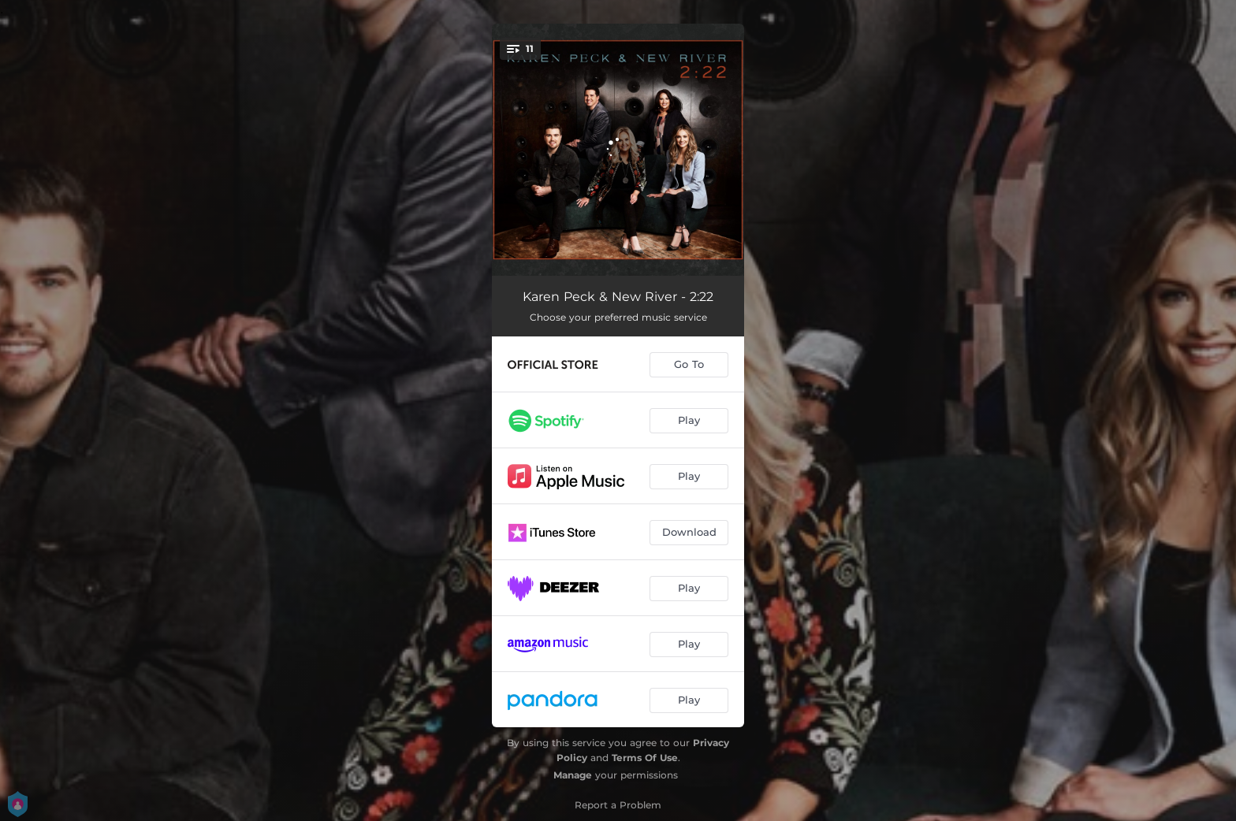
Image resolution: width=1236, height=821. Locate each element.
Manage (572, 775)
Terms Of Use (645, 757)
